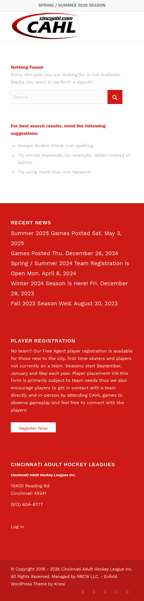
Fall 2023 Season (34, 303)
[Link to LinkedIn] (105, 591)
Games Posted (30, 253)
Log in (17, 526)
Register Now (33, 428)
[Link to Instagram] (116, 591)
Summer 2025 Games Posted (50, 233)
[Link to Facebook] (94, 591)
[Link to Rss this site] (127, 591)
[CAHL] (60, 26)
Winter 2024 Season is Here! (49, 283)
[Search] (66, 97)
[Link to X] (83, 591)
